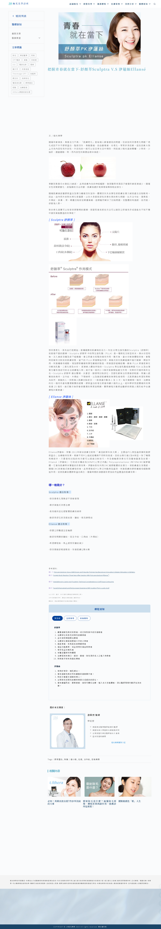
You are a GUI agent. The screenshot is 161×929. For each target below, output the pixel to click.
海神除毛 (25, 78)
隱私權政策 (102, 927)
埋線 (32, 64)
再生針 (15, 78)
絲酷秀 (33, 74)
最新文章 (16, 33)
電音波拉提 (17, 83)
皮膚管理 (117, 3)
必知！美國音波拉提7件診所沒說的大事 (64, 802)
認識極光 (75, 3)
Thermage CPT (20, 74)
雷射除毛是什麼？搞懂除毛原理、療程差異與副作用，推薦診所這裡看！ (99, 803)
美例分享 (131, 3)
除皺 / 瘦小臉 (70, 759)
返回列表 (19, 16)
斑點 (14, 87)
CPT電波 (16, 60)
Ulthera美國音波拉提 (21, 92)
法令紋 (87, 759)
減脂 (26, 60)
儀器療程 (103, 3)
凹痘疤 (34, 60)
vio (14, 64)
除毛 (14, 55)
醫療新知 (145, 3)
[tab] (57, 618)
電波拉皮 (23, 64)
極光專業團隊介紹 (118, 742)
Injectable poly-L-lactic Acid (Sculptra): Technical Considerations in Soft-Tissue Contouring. (83, 582)
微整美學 (89, 3)
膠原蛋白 (29, 83)
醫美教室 (16, 37)
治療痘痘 (23, 87)
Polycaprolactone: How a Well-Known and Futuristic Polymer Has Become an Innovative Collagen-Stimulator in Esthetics (94, 572)
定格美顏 (96, 759)
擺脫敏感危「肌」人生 (129, 801)
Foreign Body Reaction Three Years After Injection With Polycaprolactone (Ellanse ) (81, 575)
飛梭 (33, 55)
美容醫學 (23, 55)
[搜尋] (154, 4)
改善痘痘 (25, 69)
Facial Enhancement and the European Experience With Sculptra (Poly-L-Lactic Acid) (81, 588)
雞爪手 (15, 69)
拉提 (80, 759)
